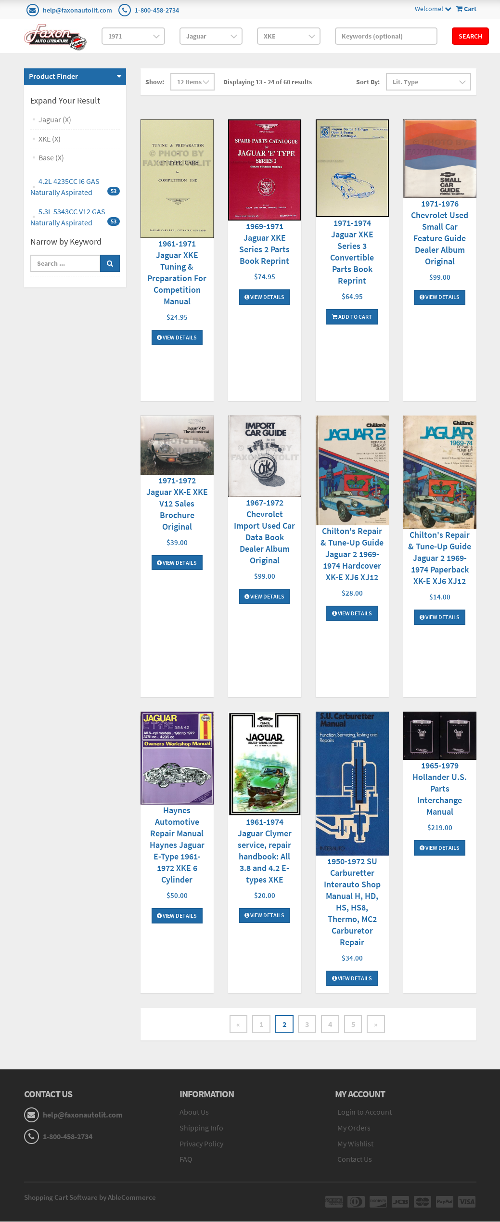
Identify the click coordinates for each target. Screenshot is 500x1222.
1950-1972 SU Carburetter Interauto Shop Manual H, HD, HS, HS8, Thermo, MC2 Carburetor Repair (352, 902)
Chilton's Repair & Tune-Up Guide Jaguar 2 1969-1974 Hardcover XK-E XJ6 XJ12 (352, 554)
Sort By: (368, 82)
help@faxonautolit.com (77, 10)
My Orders (354, 1127)
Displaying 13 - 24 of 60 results (267, 82)
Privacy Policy (201, 1143)
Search (470, 36)
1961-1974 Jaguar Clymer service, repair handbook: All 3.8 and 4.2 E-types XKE (265, 850)
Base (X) (51, 157)
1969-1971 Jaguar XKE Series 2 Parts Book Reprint (264, 243)
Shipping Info (201, 1127)
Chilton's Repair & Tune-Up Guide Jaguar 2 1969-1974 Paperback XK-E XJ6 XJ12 (439, 557)
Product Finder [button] (53, 76)
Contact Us (354, 1159)
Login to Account (364, 1112)
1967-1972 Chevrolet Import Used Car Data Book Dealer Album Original (264, 531)
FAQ (185, 1159)
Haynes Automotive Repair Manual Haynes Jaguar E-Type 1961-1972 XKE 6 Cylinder (177, 845)
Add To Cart (352, 316)
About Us (194, 1112)
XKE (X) (49, 138)
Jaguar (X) (54, 119)
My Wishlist (355, 1143)
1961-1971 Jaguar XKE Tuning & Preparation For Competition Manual (176, 272)
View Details (177, 337)
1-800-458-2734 (157, 10)
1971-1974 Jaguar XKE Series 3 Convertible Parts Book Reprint (352, 251)
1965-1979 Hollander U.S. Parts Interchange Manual (439, 788)
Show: (154, 82)
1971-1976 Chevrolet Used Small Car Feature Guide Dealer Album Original (439, 232)
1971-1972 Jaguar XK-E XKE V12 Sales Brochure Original (177, 503)
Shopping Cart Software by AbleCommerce (90, 1197)
